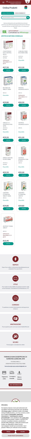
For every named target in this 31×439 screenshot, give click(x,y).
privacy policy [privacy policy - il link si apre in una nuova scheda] (7, 411)
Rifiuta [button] (8, 431)
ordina (8, 70)
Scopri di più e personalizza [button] (15, 435)
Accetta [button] (23, 431)
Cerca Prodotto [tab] (7, 13)
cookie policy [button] (25, 417)
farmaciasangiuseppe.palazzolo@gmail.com (15, 366)
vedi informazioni (15, 385)
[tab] (20, 13)
